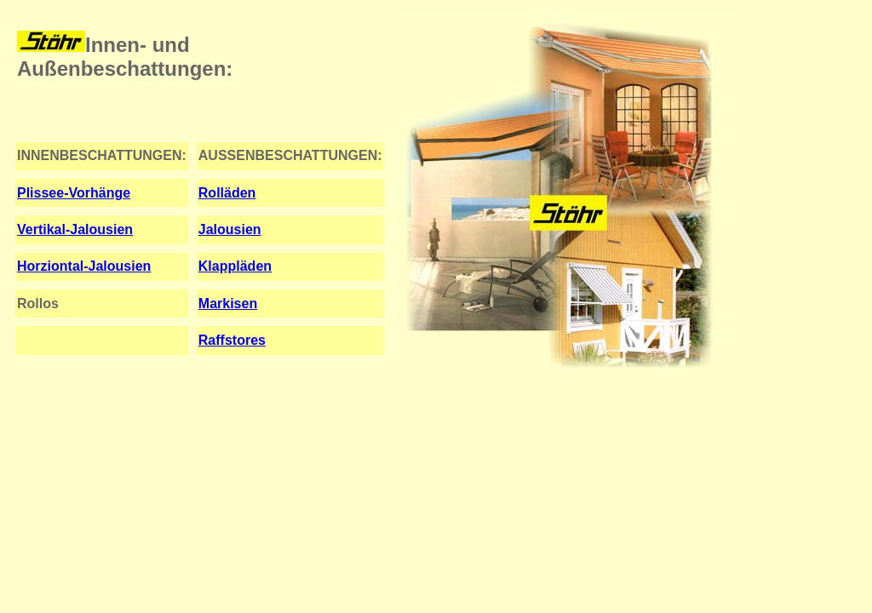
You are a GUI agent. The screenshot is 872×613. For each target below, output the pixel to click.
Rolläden (227, 193)
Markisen (227, 303)
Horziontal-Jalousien (84, 266)
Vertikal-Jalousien (75, 229)
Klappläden (235, 266)
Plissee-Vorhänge (73, 193)
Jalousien (229, 229)
